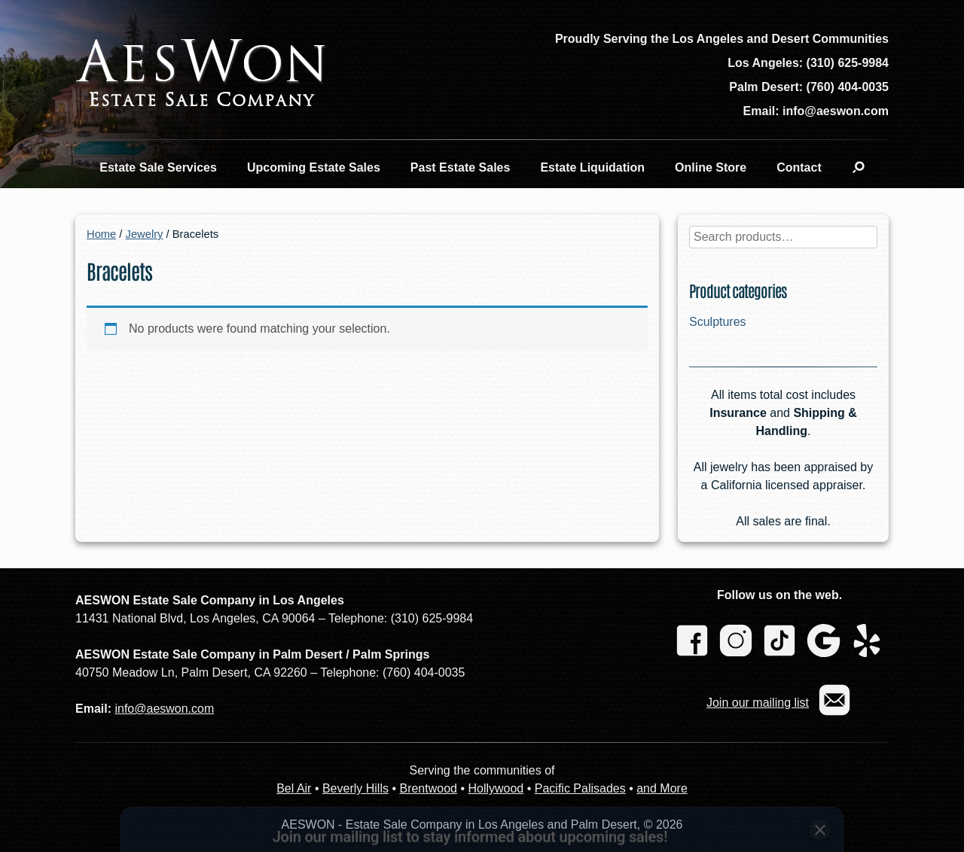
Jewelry (144, 234)
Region (505, 764)
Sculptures (717, 321)
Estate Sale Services (158, 167)
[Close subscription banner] (820, 726)
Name (158, 764)
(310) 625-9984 (848, 62)
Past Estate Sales (460, 167)
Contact (799, 167)
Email (331, 764)
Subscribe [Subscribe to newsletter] (739, 793)
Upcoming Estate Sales (313, 167)
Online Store (710, 167)
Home (101, 234)
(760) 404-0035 (848, 87)
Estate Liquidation (592, 167)
